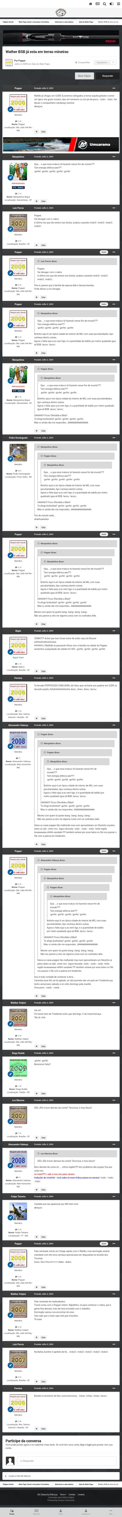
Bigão (18, 631)
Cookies (81, 1494)
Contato (72, 1494)
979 (18, 241)
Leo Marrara (18, 1100)
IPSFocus (54, 1494)
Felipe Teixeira (18, 1196)
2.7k (18, 664)
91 (18, 758)
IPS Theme (42, 1494)
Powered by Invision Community (61, 1500)
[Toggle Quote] (38, 261)
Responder (107, 76)
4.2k (18, 121)
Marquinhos (18, 156)
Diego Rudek (18, 1053)
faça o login (86, 1444)
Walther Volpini (18, 1003)
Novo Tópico (84, 76)
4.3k (18, 1036)
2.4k (18, 711)
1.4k (18, 1086)
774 (18, 1133)
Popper (21, 60)
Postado (43, 88)
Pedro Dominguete (18, 438)
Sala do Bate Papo (41, 64)
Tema (63, 1494)
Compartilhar (82, 62)
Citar (43, 132)
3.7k (18, 193)
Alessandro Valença (18, 725)
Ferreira (18, 678)
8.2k (18, 1229)
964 (18, 471)
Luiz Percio (18, 208)
